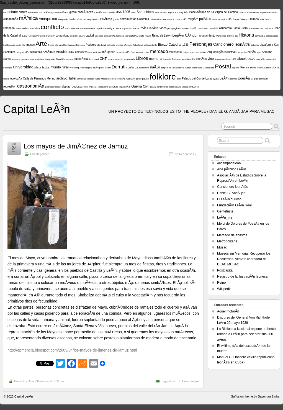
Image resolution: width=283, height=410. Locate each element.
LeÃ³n (224, 78)
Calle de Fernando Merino (39, 78)
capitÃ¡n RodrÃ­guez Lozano (110, 28)
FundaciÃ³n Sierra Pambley (41, 36)
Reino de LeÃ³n (161, 35)
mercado (159, 51)
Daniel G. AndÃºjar (231, 193)
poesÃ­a (244, 78)
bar (5, 12)
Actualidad (138, 45)
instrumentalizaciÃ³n (222, 19)
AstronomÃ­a (109, 12)
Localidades (178, 67)
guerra (24, 59)
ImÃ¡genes (108, 51)
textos (46, 67)
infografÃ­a (50, 59)
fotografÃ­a (63, 19)
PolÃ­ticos (106, 18)
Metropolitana (227, 241)
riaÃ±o (155, 67)
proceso (128, 28)
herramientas (128, 18)
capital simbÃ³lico (190, 87)
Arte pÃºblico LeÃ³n (231, 169)
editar (146, 52)
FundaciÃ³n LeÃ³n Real (234, 205)
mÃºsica (28, 18)
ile (170, 67)
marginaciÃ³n (22, 52)
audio (67, 28)
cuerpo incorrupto (193, 67)
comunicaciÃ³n (77, 36)
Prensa (244, 67)
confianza (132, 67)
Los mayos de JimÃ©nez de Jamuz (76, 146)
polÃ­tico (205, 19)
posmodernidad (53, 87)
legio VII (172, 12)
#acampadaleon (222, 59)
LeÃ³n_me (224, 217)
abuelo (242, 59)
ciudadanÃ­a (10, 18)
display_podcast (71, 86)
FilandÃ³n (60, 59)
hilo (23, 45)
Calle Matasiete (102, 79)
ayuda (216, 79)
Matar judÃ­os (22, 28)
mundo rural (59, 67)
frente (51, 45)
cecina (69, 59)
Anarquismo (48, 19)
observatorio (94, 52)
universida (271, 59)
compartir (263, 79)
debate (12, 12)
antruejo (111, 45)
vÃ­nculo (128, 45)
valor (262, 19)
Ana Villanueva (38, 381)
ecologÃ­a (16, 78)
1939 (185, 44)
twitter (253, 67)
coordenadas (272, 36)
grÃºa (153, 87)
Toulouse (176, 59)
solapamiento (150, 45)
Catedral (175, 45)
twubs (268, 19)
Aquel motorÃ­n (228, 311)
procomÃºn (43, 12)
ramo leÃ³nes (61, 12)
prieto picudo (142, 79)
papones (16, 59)
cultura (23, 12)
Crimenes (244, 19)
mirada (254, 18)
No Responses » (185, 154)
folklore (163, 76)
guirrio (116, 19)
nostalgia (7, 67)
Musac (222, 247)
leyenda (167, 59)
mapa (31, 59)
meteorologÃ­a (118, 79)
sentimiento (162, 87)
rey (51, 12)
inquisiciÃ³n (124, 87)
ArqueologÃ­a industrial (221, 51)
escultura (113, 87)
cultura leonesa (189, 52)
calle (133, 12)
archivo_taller (66, 78)
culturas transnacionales (162, 19)
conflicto (52, 26)
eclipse (164, 67)
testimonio (175, 51)
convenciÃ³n (181, 19)
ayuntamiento (207, 35)
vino (211, 59)
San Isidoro (145, 12)
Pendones (221, 36)
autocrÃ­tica (81, 58)
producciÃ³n (175, 87)
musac (30, 44)
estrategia (260, 36)
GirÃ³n (251, 59)
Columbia (143, 18)
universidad (23, 67)
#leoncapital (86, 67)
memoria (155, 59)
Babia (136, 28)
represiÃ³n (9, 86)
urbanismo (103, 87)
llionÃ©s (201, 58)
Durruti (118, 67)
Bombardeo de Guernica (261, 28)
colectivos (81, 51)
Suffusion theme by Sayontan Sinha (255, 396)
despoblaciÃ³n (123, 52)
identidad (101, 45)
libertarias (33, 12)
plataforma (266, 44)
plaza (37, 67)
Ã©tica (275, 67)
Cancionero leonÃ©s (231, 44)
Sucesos (99, 36)
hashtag (233, 79)
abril (179, 79)
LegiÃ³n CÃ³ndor (184, 35)
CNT (103, 59)
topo (259, 52)
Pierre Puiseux (90, 87)
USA (119, 12)
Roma (236, 19)
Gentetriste (225, 211)
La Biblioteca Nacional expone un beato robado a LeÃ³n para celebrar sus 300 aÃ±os (246, 334)
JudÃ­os (72, 19)
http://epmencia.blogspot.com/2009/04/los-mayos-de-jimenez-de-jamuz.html (72, 350)
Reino (221, 283)
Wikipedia (224, 289)
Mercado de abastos (232, 235)
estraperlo (118, 59)
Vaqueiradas (93, 19)
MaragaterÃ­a (131, 36)
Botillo (6, 79)
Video (163, 28)
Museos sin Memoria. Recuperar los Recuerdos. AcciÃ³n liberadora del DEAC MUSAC (243, 259)
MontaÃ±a (35, 28)
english (119, 45)
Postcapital (225, 270)
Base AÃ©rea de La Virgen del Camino (213, 12)
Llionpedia (241, 52)
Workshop (74, 67)
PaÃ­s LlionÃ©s (149, 28)
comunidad (63, 35)
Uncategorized (40, 154)
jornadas (81, 79)
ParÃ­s (148, 36)
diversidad (94, 59)
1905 (126, 12)
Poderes (91, 44)
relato (141, 36)
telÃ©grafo (98, 67)
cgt (236, 36)
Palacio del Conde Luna (197, 78)
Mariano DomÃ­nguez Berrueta (70, 45)
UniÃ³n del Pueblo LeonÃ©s (204, 28)
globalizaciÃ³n (188, 59)
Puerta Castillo (264, 67)
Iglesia (73, 12)
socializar (39, 59)
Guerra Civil (140, 86)
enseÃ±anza (85, 12)
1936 (233, 59)
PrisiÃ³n (98, 12)
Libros (142, 58)
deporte (235, 67)
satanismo (144, 67)
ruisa (110, 59)
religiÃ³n (193, 18)
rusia (18, 45)
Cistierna (81, 19)
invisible (202, 52)
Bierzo (163, 45)
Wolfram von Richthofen (83, 28)
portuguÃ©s (182, 12)
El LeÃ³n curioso (229, 199)
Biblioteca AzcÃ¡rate (42, 51)
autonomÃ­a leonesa (114, 36)
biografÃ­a (260, 59)
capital (90, 35)
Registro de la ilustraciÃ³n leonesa (242, 276)
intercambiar (161, 12)
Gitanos (242, 12)
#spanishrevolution (269, 12)
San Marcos (137, 52)
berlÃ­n (252, 51)
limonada (9, 28)
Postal (223, 66)
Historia (246, 35)
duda (24, 36)
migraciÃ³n (129, 59)
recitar (108, 67)
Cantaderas (253, 12)
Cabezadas (208, 67)
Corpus (254, 79)
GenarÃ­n (130, 79)
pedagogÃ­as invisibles (179, 28)
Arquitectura (65, 52)
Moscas (90, 79)
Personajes (200, 44)
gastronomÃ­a (30, 86)
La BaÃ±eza (9, 45)
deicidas (255, 45)
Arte (41, 43)
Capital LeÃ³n (36, 109)
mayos (230, 36)
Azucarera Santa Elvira (233, 28)
